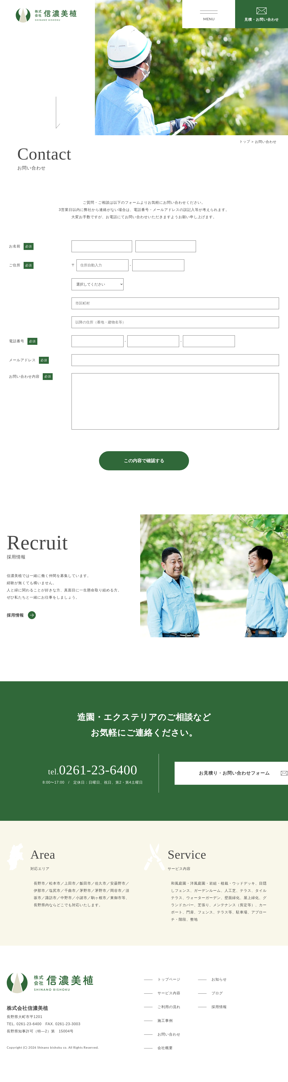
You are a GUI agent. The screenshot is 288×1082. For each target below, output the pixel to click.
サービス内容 (169, 993)
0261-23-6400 (73, 769)
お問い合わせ (169, 1034)
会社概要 (165, 1048)
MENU (209, 14)
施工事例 (165, 1021)
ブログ (217, 993)
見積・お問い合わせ (261, 19)
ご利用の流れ (169, 1007)
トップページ (169, 979)
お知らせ (219, 979)
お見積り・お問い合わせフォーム (210, 773)
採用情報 (15, 615)
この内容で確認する (144, 460)
